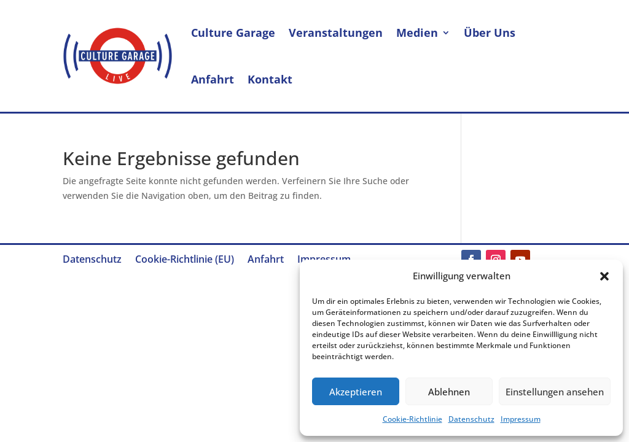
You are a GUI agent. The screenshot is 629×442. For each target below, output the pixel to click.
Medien (417, 32)
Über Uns (489, 32)
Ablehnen (449, 392)
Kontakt (270, 79)
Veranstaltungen (336, 32)
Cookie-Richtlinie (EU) (184, 260)
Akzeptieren (355, 392)
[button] (604, 276)
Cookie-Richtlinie (412, 419)
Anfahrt (212, 79)
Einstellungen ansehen (555, 392)
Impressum (521, 419)
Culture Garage (233, 32)
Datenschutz (471, 419)
